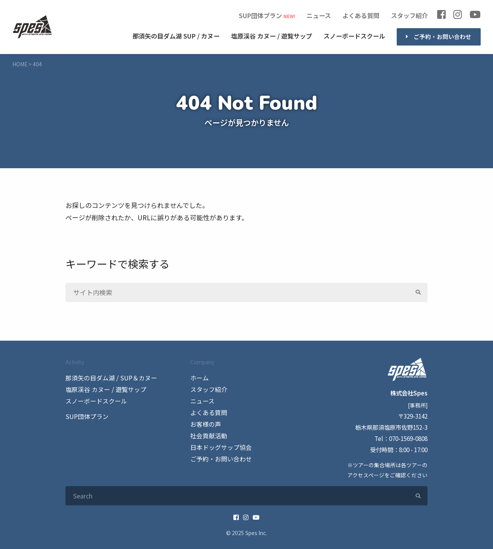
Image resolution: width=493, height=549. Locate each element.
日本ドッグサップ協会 (219, 445)
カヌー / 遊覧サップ (271, 36)
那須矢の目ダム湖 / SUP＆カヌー (108, 377)
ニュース (319, 15)
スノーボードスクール (354, 36)
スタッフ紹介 (409, 15)
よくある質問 (360, 15)
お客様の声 (204, 423)
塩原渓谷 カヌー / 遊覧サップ (103, 389)
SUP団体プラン (260, 15)
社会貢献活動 (207, 434)
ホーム (199, 377)
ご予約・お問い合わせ (442, 36)
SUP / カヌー (176, 36)
